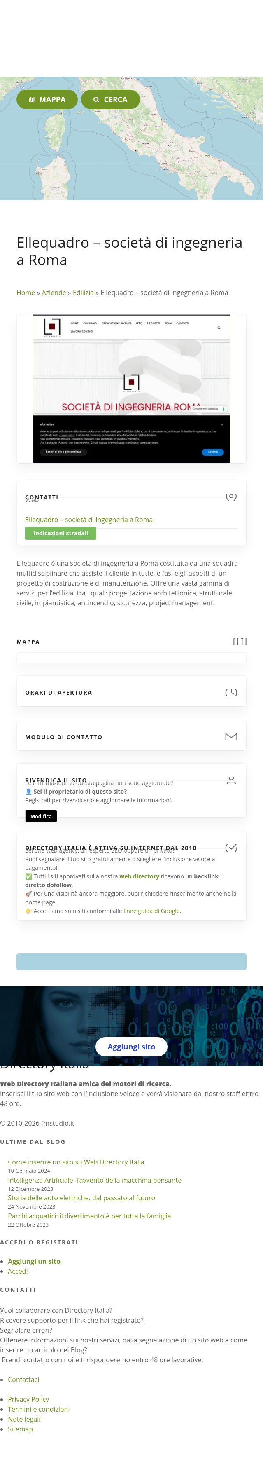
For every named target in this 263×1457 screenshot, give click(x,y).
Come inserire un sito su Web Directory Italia (76, 1162)
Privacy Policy (28, 1399)
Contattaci (23, 1379)
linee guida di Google (151, 911)
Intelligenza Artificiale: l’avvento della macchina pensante (95, 1180)
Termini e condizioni (39, 1409)
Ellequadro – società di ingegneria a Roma (89, 519)
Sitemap (20, 1429)
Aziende (54, 292)
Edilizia (83, 292)
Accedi (18, 1271)
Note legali (24, 1419)
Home (25, 292)
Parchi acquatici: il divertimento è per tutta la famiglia (89, 1215)
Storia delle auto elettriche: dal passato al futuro (81, 1197)
